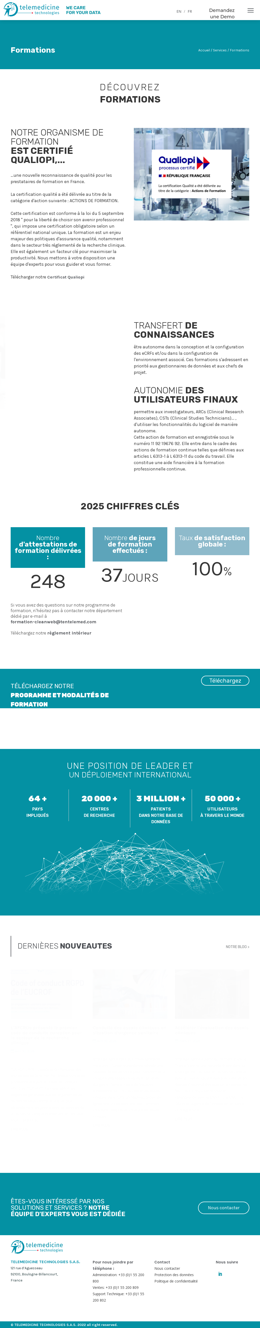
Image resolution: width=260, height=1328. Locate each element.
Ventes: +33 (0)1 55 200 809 (116, 1287)
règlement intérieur (69, 633)
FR (190, 11)
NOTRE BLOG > (237, 946)
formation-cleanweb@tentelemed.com (53, 622)
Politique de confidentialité (176, 1281)
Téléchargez (225, 686)
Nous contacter (223, 1208)
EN (178, 11)
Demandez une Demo (222, 14)
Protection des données (174, 1274)
